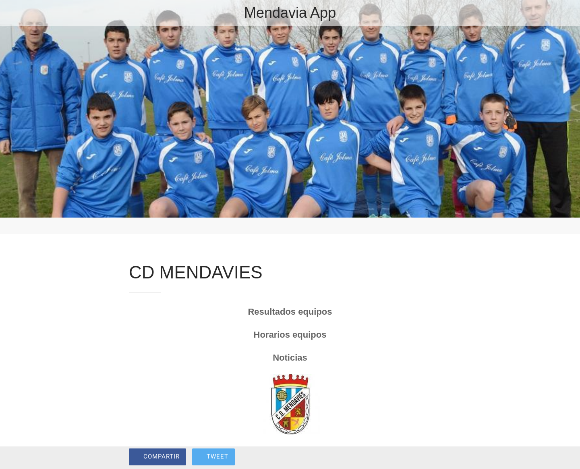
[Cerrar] (16, 13)
